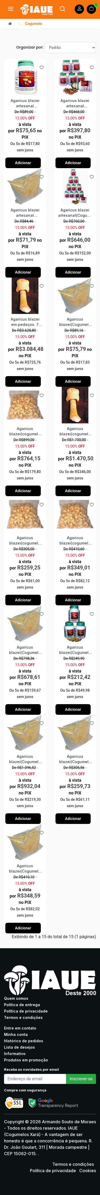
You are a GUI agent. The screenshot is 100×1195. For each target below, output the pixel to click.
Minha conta (16, 1034)
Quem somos (16, 998)
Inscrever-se (81, 1078)
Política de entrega (22, 1004)
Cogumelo (33, 24)
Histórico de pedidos (23, 1041)
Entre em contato (20, 1028)
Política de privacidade (26, 1011)
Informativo (15, 1053)
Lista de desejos (19, 1047)
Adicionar (23, 163)
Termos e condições (23, 1017)
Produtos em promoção (26, 1060)
